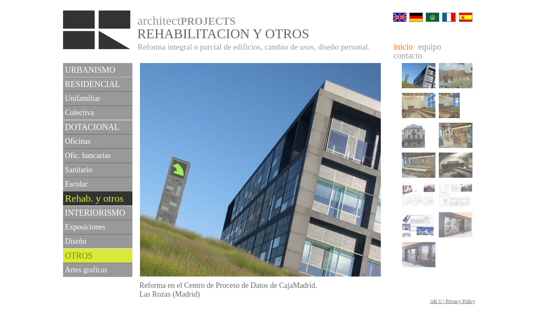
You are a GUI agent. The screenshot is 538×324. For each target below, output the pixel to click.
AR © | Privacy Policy (452, 301)
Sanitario (78, 170)
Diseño (76, 241)
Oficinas (78, 141)
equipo (429, 46)
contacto (408, 55)
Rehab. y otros (94, 198)
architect (186, 20)
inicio (403, 46)
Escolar (76, 184)
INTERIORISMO (95, 212)
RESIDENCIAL (92, 84)
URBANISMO (90, 69)
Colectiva (79, 112)
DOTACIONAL (92, 127)
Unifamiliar (82, 98)
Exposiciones (85, 227)
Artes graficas (86, 270)
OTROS (79, 255)
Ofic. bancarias (88, 155)
